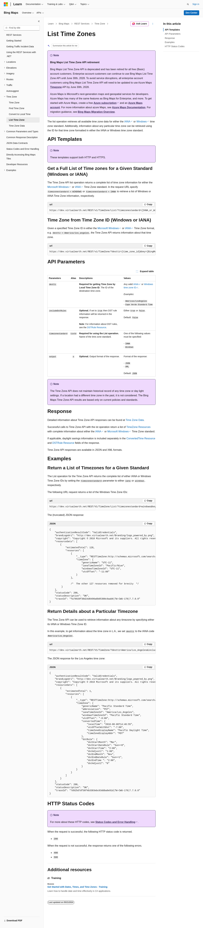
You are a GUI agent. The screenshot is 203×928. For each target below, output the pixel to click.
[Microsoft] (6, 4)
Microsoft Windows (58, 187)
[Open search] (188, 4)
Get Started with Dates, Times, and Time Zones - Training (77, 887)
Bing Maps (64, 23)
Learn (51, 23)
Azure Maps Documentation (128, 107)
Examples (169, 42)
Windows (141, 121)
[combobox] (22, 27)
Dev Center (191, 12)
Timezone (56, 87)
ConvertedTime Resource (140, 438)
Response (170, 38)
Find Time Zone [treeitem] (16, 108)
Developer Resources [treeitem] (17, 164)
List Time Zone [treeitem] (17, 120)
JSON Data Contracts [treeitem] (17, 143)
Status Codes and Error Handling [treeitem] (22, 149)
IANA (127, 121)
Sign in (195, 4)
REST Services (81, 23)
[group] (101, 210)
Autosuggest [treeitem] (12, 91)
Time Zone (100, 23)
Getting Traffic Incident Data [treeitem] (20, 46)
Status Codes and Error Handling (115, 822)
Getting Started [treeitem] (13, 40)
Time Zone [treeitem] (14, 102)
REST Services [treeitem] (13, 35)
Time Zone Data (135, 420)
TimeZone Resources (138, 427)
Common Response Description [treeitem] (22, 137)
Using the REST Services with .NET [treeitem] (21, 54)
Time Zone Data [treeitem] (17, 125)
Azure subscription (105, 103)
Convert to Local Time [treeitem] (19, 114)
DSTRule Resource (96, 327)
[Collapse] (39, 21)
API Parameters (172, 34)
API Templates (172, 29)
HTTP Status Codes (174, 46)
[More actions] (153, 23)
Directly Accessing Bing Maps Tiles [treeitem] (21, 156)
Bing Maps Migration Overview (96, 112)
